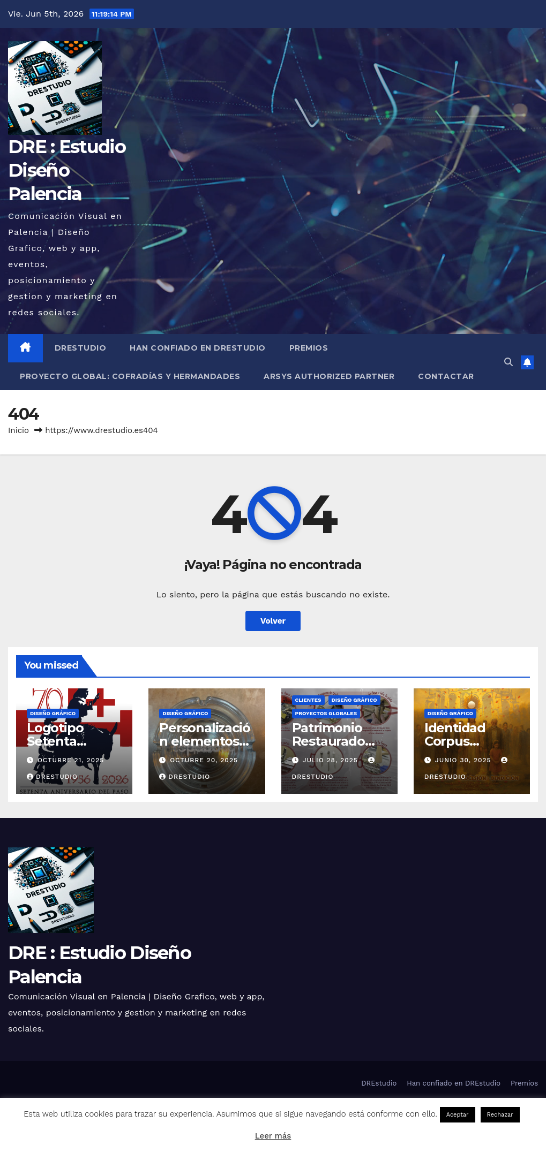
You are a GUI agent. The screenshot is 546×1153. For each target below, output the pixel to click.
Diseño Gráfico (53, 713)
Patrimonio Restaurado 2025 (328, 741)
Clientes (308, 700)
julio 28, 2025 (331, 760)
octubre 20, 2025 (204, 760)
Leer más (273, 1136)
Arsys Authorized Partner (329, 376)
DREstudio (81, 348)
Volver (273, 621)
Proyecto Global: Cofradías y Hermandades (130, 376)
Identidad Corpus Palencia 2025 (467, 741)
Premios (308, 348)
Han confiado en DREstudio (198, 348)
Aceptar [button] (457, 1114)
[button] (508, 362)
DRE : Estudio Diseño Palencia (66, 170)
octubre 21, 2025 (71, 760)
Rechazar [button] (500, 1114)
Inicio (18, 430)
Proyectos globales (326, 713)
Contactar (446, 376)
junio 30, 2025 (464, 760)
